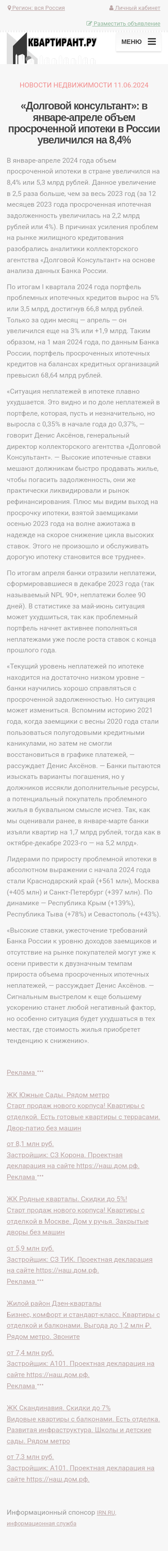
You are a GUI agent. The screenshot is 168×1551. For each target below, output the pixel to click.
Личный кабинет (134, 7)
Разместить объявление (123, 23)
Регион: (36, 7)
